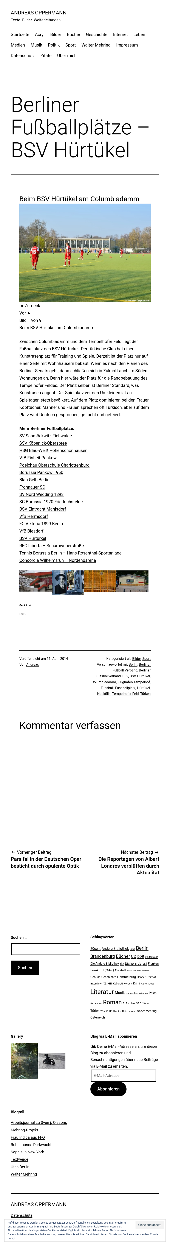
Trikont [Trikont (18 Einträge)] (145, 1003)
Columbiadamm (104, 682)
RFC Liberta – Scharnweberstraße (51, 545)
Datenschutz (23, 55)
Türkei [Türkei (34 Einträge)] (94, 1011)
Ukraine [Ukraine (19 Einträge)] (117, 1011)
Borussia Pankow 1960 (41, 472)
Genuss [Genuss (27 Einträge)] (95, 977)
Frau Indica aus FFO (28, 1137)
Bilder (55, 34)
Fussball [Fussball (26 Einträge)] (120, 970)
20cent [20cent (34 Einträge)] (95, 949)
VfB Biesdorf (31, 531)
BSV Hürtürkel (32, 538)
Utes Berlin (20, 1167)
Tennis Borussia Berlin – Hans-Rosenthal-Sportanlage (70, 553)
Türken (145, 694)
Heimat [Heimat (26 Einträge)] (151, 977)
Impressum (127, 45)
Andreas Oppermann (38, 13)
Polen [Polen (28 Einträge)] (152, 993)
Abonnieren (108, 1089)
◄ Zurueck (29, 305)
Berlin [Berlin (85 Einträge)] (142, 948)
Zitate (45, 55)
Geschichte (97, 34)
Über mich (67, 55)
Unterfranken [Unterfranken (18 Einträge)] (128, 1011)
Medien (18, 45)
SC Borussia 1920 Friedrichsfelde (51, 501)
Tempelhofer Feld (125, 694)
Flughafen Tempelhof (133, 682)
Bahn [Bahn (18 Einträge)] (132, 949)
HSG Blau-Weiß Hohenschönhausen (53, 450)
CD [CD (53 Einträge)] (133, 956)
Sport (70, 45)
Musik (36, 45)
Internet (120, 34)
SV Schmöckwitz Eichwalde (45, 435)
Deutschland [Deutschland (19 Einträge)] (151, 957)
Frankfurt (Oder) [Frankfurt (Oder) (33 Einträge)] (102, 970)
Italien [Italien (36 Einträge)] (107, 983)
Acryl (40, 34)
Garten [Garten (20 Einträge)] (145, 970)
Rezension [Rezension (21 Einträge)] (96, 1003)
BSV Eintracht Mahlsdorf (42, 509)
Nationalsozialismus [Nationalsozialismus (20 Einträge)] (137, 993)
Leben (139, 34)
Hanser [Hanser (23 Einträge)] (141, 977)
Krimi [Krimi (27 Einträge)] (136, 983)
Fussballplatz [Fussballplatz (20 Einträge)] (134, 970)
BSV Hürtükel (140, 676)
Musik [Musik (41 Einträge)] (120, 993)
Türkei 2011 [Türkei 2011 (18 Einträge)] (106, 1011)
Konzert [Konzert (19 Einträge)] (128, 983)
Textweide (19, 1159)
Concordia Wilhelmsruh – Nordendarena (57, 560)
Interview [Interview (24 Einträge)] (96, 983)
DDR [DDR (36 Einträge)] (140, 957)
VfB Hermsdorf (33, 516)
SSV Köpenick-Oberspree (43, 443)
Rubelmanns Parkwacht (31, 1144)
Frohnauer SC (32, 487)
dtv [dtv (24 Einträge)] (122, 963)
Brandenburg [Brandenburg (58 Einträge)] (102, 956)
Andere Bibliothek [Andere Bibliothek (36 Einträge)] (115, 949)
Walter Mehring (96, 45)
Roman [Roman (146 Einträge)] (112, 1002)
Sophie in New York (27, 1152)
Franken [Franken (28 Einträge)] (153, 963)
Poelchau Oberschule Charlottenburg (54, 465)
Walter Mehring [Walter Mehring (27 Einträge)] (146, 1011)
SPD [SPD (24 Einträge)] (138, 1003)
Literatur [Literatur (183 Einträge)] (102, 991)
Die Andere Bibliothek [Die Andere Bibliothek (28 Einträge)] (104, 963)
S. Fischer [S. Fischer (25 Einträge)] (129, 1003)
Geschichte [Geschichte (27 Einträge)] (108, 977)
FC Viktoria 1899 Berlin (41, 523)
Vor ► (25, 313)
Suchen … (19, 937)
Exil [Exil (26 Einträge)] (144, 963)
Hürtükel (143, 688)
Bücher (73, 34)
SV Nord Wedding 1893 (41, 494)
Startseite (20, 34)
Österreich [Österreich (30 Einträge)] (97, 1017)
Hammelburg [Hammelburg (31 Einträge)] (126, 977)
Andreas (32, 664)
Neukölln (104, 694)
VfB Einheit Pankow (38, 457)
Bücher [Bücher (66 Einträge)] (123, 956)
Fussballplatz (125, 688)
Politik (54, 45)
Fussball (107, 688)
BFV (125, 676)
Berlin (133, 664)
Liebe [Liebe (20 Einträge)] (151, 983)
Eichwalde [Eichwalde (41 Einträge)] (133, 963)
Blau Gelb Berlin (34, 479)
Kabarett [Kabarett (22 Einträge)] (118, 983)
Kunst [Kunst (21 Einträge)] (144, 983)
